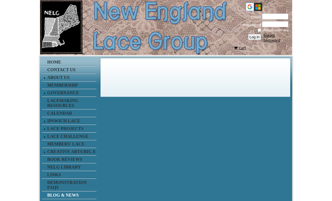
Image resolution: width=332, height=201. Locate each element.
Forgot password (272, 38)
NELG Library (64, 167)
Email (254, 17)
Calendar (59, 113)
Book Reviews (64, 159)
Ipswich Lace (63, 121)
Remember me (276, 29)
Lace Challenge (68, 136)
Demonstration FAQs (67, 185)
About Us (58, 77)
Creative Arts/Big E (71, 151)
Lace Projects (65, 128)
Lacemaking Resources (63, 103)
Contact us (61, 69)
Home (54, 62)
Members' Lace (66, 144)
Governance (63, 92)
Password (250, 24)
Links (54, 174)
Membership (62, 85)
